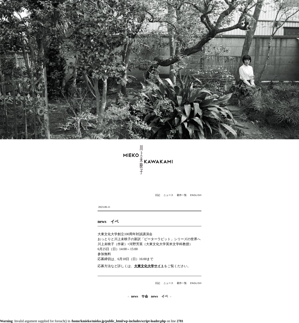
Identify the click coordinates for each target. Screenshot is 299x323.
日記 (157, 195)
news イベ (108, 221)
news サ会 (139, 296)
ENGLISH (195, 195)
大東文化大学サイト (149, 266)
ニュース (168, 195)
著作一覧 (182, 195)
